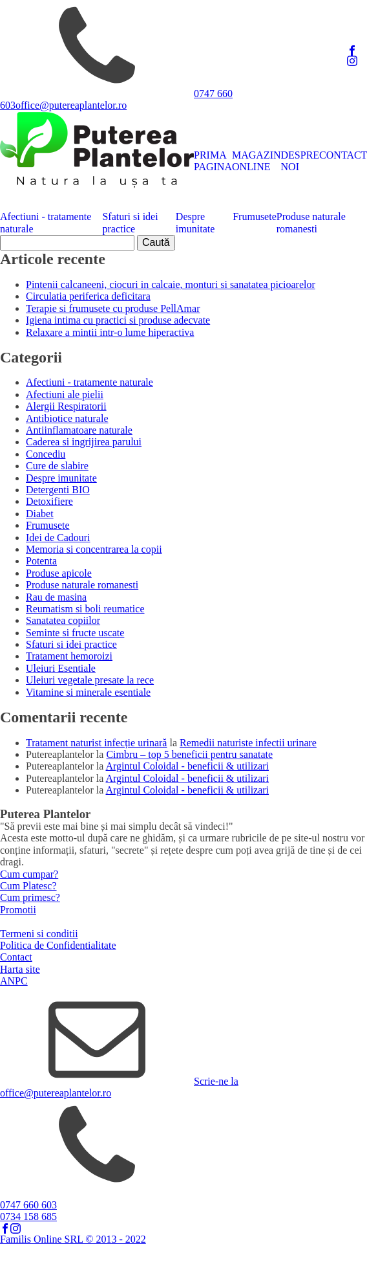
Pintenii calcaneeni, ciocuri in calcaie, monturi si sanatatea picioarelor (170, 284)
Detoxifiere (49, 501)
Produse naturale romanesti (311, 222)
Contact (16, 956)
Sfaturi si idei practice (130, 222)
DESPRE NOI (300, 161)
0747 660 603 (28, 1204)
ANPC (14, 980)
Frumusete (255, 216)
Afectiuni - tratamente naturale (45, 222)
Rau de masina (56, 597)
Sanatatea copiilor (63, 620)
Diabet (40, 513)
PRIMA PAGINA (213, 161)
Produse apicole (59, 573)
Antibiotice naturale (67, 418)
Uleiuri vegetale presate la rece (90, 679)
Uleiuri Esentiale (61, 668)
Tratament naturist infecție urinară (96, 742)
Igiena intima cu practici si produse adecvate (118, 320)
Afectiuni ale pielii (64, 394)
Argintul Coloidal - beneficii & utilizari (187, 766)
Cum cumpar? (29, 874)
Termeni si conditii (39, 933)
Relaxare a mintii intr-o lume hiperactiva (110, 332)
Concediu (45, 454)
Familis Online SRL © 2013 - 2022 (73, 1239)
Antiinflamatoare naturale (79, 430)
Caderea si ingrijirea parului (84, 441)
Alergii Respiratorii (66, 406)
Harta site (20, 969)
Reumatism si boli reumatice (85, 608)
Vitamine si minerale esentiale (88, 692)
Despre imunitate (195, 222)
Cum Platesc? (28, 885)
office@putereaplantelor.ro (71, 105)
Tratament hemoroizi (69, 655)
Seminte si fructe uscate (75, 632)
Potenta (41, 560)
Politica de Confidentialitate (58, 945)
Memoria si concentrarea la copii (94, 549)
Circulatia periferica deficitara (88, 296)
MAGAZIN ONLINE (256, 161)
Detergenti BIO (58, 489)
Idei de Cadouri (58, 537)
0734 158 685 (28, 1216)
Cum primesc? (30, 897)
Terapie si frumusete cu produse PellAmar (113, 308)
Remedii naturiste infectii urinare (248, 742)
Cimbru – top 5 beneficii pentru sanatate (189, 754)
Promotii (18, 909)
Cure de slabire (57, 465)
